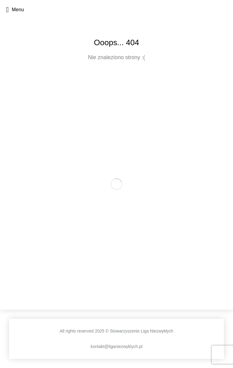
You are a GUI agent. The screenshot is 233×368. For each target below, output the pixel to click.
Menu (15, 9)
